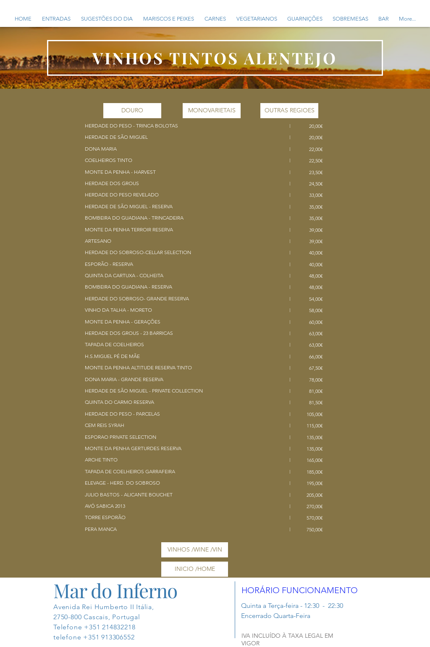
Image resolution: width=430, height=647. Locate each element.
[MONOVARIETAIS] (211, 110)
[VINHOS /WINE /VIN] (194, 549)
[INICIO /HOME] (194, 569)
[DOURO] (132, 110)
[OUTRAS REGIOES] (289, 110)
